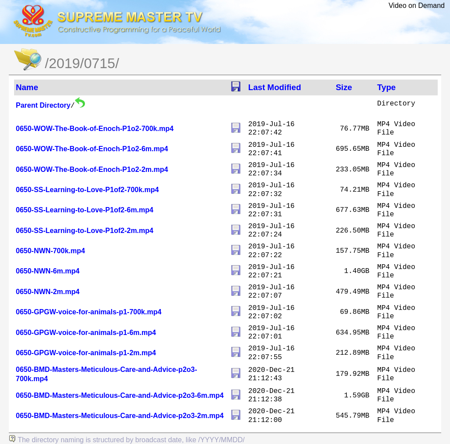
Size (344, 87)
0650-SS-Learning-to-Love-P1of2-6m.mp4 (84, 210)
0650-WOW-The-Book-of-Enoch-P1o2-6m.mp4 (92, 149)
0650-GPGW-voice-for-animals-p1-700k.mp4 (88, 312)
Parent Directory (43, 105)
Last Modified (274, 87)
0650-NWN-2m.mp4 (48, 291)
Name (27, 87)
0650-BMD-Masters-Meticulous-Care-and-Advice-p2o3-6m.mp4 (120, 395)
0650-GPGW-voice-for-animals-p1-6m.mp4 (86, 332)
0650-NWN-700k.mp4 (50, 251)
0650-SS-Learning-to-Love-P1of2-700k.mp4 (87, 189)
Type (386, 87)
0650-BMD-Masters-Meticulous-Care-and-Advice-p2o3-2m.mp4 (120, 415)
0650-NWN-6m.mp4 (48, 271)
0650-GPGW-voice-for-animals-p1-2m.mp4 (86, 353)
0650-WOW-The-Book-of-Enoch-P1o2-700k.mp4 (95, 128)
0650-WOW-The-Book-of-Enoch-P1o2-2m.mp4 (92, 169)
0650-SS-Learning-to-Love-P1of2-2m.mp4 (84, 230)
